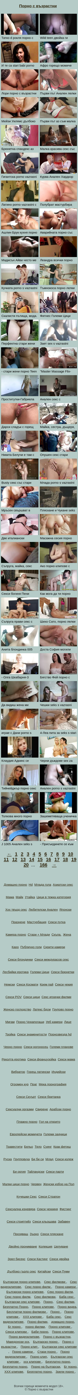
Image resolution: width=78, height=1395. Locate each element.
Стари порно (47, 1351)
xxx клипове (33, 1361)
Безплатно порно (57, 1361)
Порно (48, 1301)
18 (65, 859)
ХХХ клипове (33, 1316)
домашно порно (62, 1321)
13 (23, 859)
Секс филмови (55, 1282)
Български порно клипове (21, 1282)
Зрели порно (65, 1371)
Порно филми (37, 1321)
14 (31, 859)
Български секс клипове (22, 1301)
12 (14, 859)
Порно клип (29, 1346)
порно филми (35, 1326)
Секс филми (65, 1301)
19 (73, 859)
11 (6, 859)
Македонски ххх (17, 1341)
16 (48, 859)
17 (56, 859)
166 (43, 864)
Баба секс (66, 1297)
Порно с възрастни (38, 6)
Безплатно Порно (15, 1306)
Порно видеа (67, 1306)
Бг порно (14, 1326)
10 (70, 854)
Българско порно (45, 1341)
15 (39, 859)
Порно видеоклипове (24, 1336)
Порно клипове (43, 1306)
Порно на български (45, 1366)
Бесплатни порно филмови (27, 1311)
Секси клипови (16, 1331)
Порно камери (66, 1287)
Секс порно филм (38, 1287)
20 (26, 864)
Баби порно (39, 1331)
